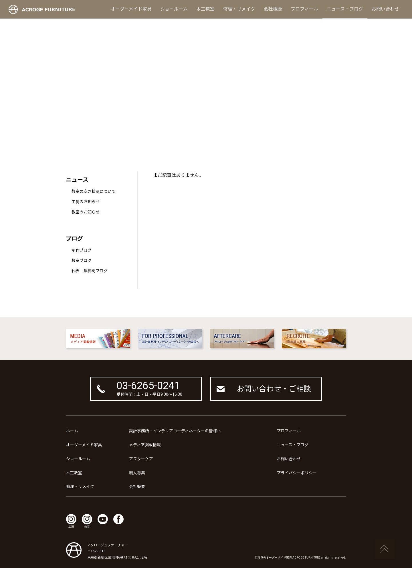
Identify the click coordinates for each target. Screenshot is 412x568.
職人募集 (137, 473)
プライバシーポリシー (297, 473)
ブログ (74, 238)
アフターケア (141, 459)
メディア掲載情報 (145, 445)
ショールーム (174, 9)
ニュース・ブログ (345, 9)
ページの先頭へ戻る (385, 549)
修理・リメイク (239, 9)
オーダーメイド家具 (131, 9)
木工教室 (205, 9)
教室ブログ (82, 260)
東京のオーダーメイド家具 (275, 557)
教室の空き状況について (94, 191)
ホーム (72, 431)
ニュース (77, 179)
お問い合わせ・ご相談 (274, 389)
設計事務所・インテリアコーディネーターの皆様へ (175, 431)
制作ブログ (82, 250)
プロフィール (304, 9)
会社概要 (273, 9)
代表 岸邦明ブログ (90, 271)
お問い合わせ (385, 9)
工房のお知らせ (86, 201)
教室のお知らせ (86, 212)
